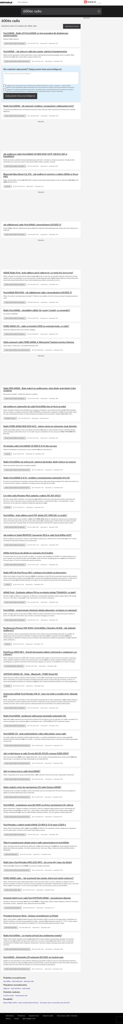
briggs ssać (6, 988)
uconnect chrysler (8, 995)
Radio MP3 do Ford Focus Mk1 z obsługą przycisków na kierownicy (34, 573)
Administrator (10, 1016)
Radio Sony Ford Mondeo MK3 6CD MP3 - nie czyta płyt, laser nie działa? (37, 862)
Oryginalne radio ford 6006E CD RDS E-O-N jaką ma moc (30, 446)
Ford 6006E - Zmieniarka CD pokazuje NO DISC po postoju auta (33, 957)
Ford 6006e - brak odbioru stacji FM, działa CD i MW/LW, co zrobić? (35, 515)
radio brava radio (29, 981)
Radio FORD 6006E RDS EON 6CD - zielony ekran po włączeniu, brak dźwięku (40, 426)
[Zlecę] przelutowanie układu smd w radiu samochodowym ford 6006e (36, 843)
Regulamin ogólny (48, 1016)
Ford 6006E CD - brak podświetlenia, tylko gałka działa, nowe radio (34, 734)
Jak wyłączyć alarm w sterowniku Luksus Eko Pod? (55, 1002)
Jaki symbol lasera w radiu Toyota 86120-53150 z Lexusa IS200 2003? (36, 753)
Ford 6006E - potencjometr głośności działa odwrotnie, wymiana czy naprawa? (40, 610)
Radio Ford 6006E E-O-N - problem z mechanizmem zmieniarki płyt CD (36, 478)
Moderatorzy (21, 1016)
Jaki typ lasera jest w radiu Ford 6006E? (21, 771)
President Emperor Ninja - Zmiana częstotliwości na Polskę (30, 916)
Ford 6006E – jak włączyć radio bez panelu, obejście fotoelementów (35, 51)
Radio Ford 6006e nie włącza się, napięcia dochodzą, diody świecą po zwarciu (39, 462)
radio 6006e (6, 981)
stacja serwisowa (16, 988)
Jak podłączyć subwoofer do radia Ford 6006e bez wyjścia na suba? (34, 406)
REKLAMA (99, 3)
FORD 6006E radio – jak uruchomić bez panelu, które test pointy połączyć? (38, 878)
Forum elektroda (23, 2)
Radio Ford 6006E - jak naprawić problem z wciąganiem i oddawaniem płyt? (38, 106)
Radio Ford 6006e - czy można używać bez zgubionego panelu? (32, 935)
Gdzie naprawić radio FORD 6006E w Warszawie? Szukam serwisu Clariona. (38, 342)
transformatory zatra (21, 995)
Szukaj (99, 11)
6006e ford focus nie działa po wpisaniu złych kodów (28, 553)
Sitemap (8, 1018)
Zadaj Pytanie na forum (72, 26)
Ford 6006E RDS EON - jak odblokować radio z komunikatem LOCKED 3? (37, 293)
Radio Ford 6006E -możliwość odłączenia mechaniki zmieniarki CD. (34, 716)
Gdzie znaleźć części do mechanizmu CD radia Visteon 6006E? (32, 787)
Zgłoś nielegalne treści (29, 1018)
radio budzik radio (17, 981)
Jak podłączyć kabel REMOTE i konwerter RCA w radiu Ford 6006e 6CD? (37, 535)
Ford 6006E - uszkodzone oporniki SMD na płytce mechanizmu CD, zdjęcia (38, 805)
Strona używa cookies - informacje (67, 1016)
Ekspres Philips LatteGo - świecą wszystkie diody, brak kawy (20, 1002)
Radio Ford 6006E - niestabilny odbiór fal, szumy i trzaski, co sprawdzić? (36, 310)
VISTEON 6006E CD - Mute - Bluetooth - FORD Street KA (30, 674)
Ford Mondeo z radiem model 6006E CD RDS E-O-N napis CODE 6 (34, 825)
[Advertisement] (41, 136)
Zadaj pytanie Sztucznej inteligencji (20, 96)
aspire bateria (26, 988)
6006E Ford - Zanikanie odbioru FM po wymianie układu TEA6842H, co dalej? (39, 592)
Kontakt (16, 1018)
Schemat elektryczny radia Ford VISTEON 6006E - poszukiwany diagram (37, 898)
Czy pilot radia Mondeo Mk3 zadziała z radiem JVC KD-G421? (32, 496)
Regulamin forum (34, 1016)
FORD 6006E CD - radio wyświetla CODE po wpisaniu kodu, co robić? (36, 326)
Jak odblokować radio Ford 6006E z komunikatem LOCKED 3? (32, 225)
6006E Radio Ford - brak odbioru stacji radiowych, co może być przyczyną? (38, 273)
